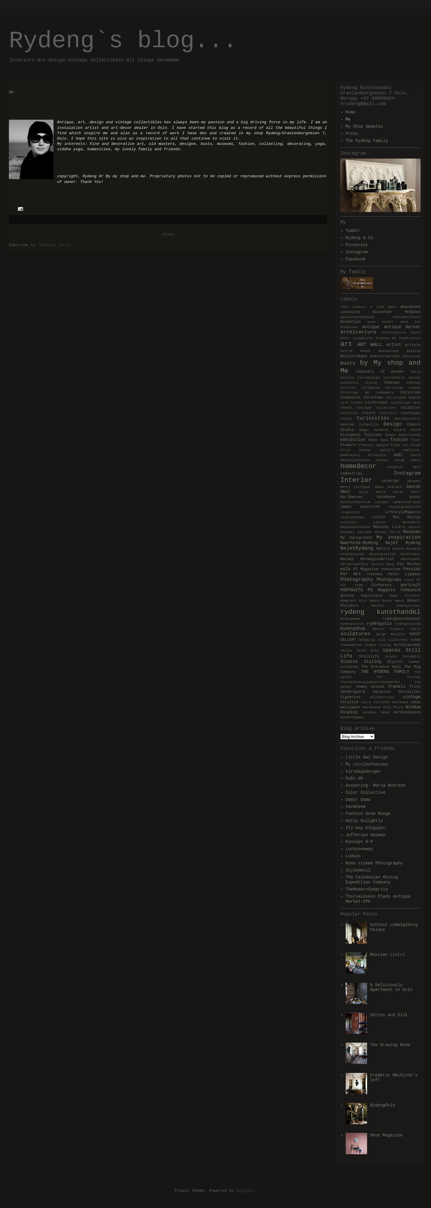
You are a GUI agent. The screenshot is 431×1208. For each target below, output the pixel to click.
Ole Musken (409, 564)
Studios (349, 661)
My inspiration (398, 537)
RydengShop (352, 628)
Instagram (357, 252)
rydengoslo (379, 623)
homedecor (358, 466)
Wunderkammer (352, 717)
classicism (400, 402)
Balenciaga (389, 351)
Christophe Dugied (403, 397)
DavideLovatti (408, 418)
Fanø (384, 440)
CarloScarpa (369, 378)
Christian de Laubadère (367, 392)
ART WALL (369, 344)
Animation (350, 322)
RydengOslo (382, 1105)
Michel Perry (387, 532)
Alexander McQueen (396, 312)
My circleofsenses (367, 764)
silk (381, 640)
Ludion (353, 856)
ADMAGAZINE (350, 312)
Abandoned (410, 307)
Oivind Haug (382, 564)
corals (346, 418)
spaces (391, 650)
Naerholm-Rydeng (359, 542)
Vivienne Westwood (391, 702)
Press (352, 133)
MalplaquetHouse (355, 527)
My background (356, 538)
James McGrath (388, 487)
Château (414, 383)
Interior (356, 480)
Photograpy (389, 579)
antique (371, 327)
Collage (364, 407)
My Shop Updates (364, 126)
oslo (345, 569)
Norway (347, 559)
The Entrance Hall (381, 667)
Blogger (245, 1190)
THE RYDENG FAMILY (385, 671)
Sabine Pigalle (388, 629)
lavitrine (370, 507)
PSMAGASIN (410, 590)
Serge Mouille (390, 634)
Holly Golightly (364, 820)
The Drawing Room (390, 1045)
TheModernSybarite (367, 889)
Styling (372, 661)
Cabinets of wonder (380, 372)
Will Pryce (393, 707)
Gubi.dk (354, 778)
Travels (396, 686)
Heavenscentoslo (355, 460)
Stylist (395, 662)
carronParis (394, 378)
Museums (412, 531)
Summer (415, 662)
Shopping (367, 640)
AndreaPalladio (407, 317)
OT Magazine (365, 569)
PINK (359, 585)
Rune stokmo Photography (374, 863)
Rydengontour (352, 624)
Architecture (358, 332)
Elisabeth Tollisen (361, 435)
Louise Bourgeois (397, 522)
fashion (399, 439)
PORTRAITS (351, 590)
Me (348, 119)
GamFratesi (350, 455)
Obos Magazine (386, 1135)
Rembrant (348, 601)
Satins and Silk (389, 1015)
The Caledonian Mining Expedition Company (372, 880)
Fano (372, 440)
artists (413, 345)
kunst (415, 497)
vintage (412, 697)
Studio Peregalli (403, 656)
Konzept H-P (359, 841)
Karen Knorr (407, 492)
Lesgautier (350, 512)
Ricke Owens (393, 601)
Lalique (381, 502)
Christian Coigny (403, 388)
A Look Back (383, 307)
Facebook (356, 259)
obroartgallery (354, 564)
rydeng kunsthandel (380, 612)
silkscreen (398, 640)
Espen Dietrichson (403, 435)
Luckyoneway (359, 849)
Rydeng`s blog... (123, 40)
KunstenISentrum (355, 502)
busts (347, 363)
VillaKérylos (382, 697)
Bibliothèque (353, 356)
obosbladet (411, 559)
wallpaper (350, 707)
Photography (356, 579)
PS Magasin (382, 590)
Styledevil (358, 870)
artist (393, 344)
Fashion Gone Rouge (368, 813)
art (346, 344)
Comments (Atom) (55, 245)
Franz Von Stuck (406, 445)
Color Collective (366, 792)
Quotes (347, 596)
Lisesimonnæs (352, 517)
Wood (385, 712)
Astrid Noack (355, 351)
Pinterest (357, 245)
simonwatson (351, 645)
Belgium (414, 351)
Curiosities (372, 418)
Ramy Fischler (405, 595)
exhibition (352, 439)
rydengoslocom (408, 624)
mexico (415, 527)
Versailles (409, 692)
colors (368, 413)
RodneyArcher (409, 606)
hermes (382, 460)
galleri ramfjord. (400, 450)
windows (370, 712)
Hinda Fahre (407, 460)
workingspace (407, 712)
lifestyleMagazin (403, 512)
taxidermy (349, 667)
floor (415, 440)
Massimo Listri (389, 527)
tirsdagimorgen (363, 771)
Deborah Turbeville (359, 424)
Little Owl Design (396, 517)
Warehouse (372, 707)
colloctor (349, 413)
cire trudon (351, 402)
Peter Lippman (404, 574)
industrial (351, 474)
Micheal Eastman (356, 532)
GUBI (398, 455)
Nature (383, 549)
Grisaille (377, 455)
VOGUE (415, 702)
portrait (411, 585)
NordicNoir (411, 554)
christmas (373, 398)
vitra (366, 702)
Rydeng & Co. (361, 237)
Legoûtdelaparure (405, 507)
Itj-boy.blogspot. (367, 828)
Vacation (382, 692)
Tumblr (353, 230)
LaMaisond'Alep (407, 502)
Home (168, 234)
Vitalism (349, 702)
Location (348, 522)
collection (386, 407)
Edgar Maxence (373, 430)
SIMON (415, 640)
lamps (346, 507)
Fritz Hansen (355, 450)
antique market (402, 327)
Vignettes (350, 697)
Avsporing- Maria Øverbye (376, 785)
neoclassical (352, 554)
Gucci (415, 455)
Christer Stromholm (360, 388)
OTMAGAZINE (391, 569)
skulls (346, 650)
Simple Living (378, 645)
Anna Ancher (380, 322)
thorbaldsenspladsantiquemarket (370, 682)
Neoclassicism (382, 554)
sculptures (355, 634)
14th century (353, 307)
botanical (412, 356)
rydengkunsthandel (402, 619)
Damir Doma (358, 799)
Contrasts (388, 413)
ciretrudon (376, 403)
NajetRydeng (356, 548)
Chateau (391, 383)
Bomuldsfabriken (385, 356)
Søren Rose (367, 650)
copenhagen (411, 413)
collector (410, 408)
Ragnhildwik (372, 595)
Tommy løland (370, 687)
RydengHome (350, 619)
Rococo (377, 606)
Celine (371, 383)
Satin (415, 629)
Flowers (348, 445)
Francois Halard (373, 445)
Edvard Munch (407, 430)
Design (392, 424)
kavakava (356, 806)
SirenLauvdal (407, 645)
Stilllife (369, 656)
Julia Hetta (372, 492)
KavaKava (386, 497)
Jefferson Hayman (366, 835)
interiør (390, 481)
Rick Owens (369, 601)
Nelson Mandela (406, 549)
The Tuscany (399, 677)
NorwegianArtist (377, 559)
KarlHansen (351, 497)
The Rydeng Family (367, 140)
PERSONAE (375, 574)
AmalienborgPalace (357, 317)
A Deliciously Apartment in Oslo (391, 987)
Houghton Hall (404, 467)
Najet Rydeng (403, 542)
